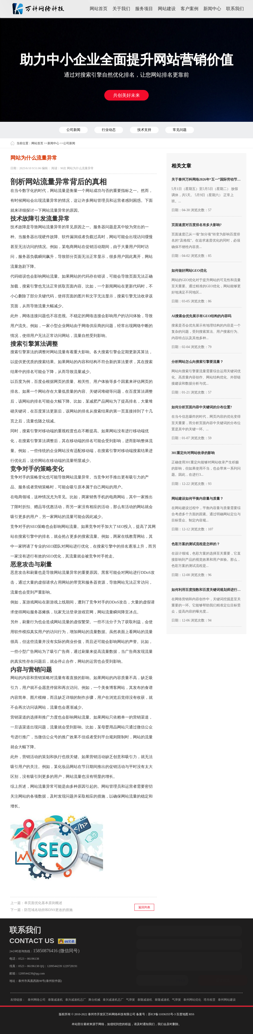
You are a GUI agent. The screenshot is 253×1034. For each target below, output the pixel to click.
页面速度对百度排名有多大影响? (196, 225)
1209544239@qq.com (30, 973)
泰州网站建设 (227, 1001)
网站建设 (167, 8)
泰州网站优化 (192, 1001)
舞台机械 (94, 1001)
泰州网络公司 (36, 1001)
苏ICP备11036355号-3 (162, 1014)
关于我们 (121, 8)
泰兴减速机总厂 (75, 1001)
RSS (191, 1014)
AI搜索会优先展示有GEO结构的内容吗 (201, 316)
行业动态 (109, 130)
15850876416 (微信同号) (55, 950)
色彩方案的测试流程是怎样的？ (195, 544)
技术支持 (144, 130)
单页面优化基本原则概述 (43, 903)
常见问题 (180, 130)
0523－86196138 (27, 958)
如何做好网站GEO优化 (189, 270)
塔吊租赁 (209, 1001)
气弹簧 (130, 1001)
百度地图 (182, 1014)
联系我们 (235, 8)
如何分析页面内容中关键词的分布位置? (201, 407)
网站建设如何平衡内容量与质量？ (197, 498)
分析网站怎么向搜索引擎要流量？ (197, 362)
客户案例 (189, 8)
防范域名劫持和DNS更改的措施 (48, 910)
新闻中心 (212, 8)
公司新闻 (73, 130)
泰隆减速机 (55, 1001)
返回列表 (144, 907)
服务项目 (144, 8)
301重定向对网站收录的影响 (193, 453)
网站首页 (98, 8)
